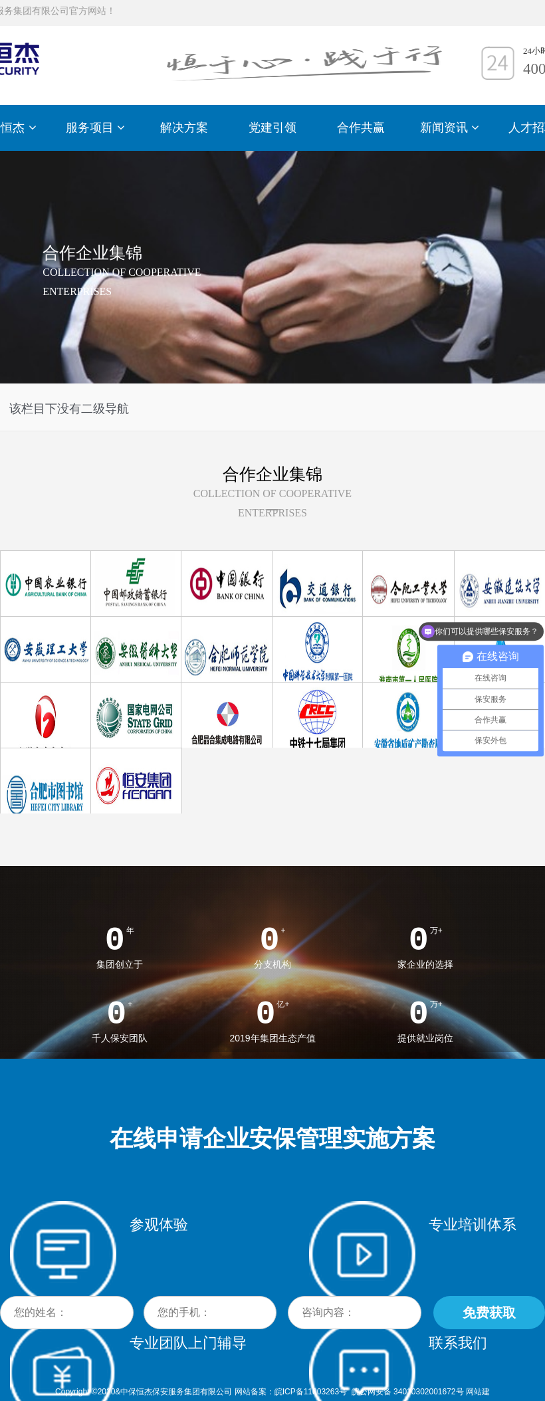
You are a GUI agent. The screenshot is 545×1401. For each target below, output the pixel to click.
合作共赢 (361, 127)
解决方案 (184, 127)
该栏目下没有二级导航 (69, 408)
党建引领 (272, 127)
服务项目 (95, 127)
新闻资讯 (449, 127)
